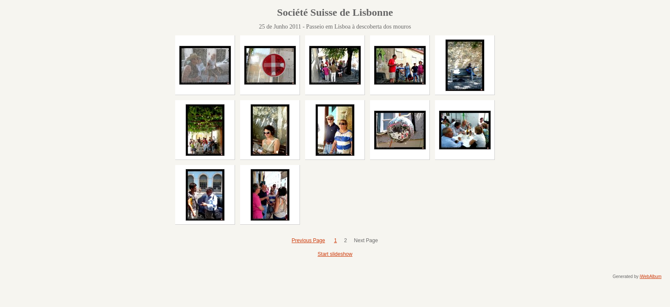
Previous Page (308, 240)
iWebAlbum (650, 276)
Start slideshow (334, 254)
